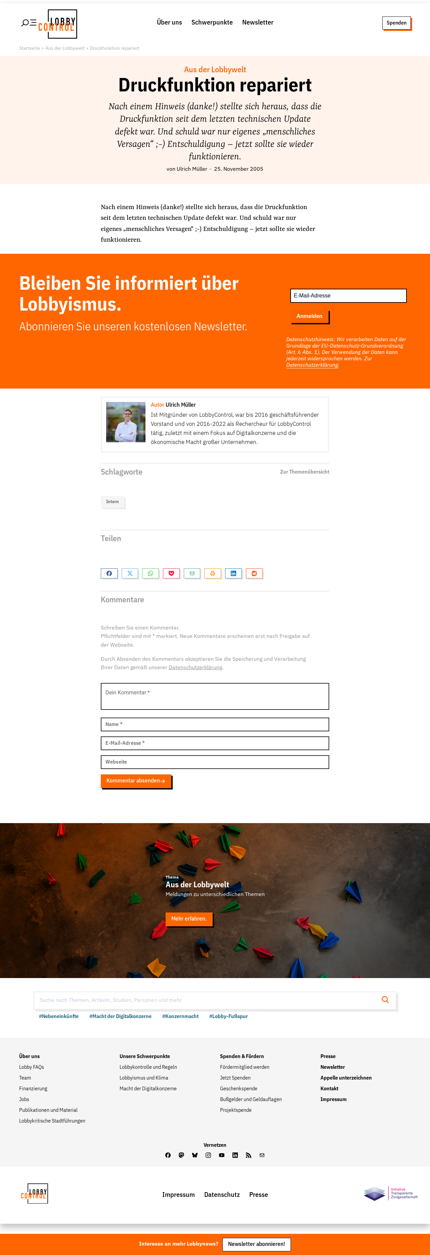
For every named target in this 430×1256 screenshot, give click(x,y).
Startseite (29, 48)
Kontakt (329, 1089)
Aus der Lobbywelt (65, 48)
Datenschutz (222, 1195)
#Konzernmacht (180, 1017)
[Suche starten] (387, 1000)
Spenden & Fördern (242, 1057)
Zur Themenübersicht (304, 472)
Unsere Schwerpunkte (145, 1057)
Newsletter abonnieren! (256, 1245)
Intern (112, 502)
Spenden (396, 23)
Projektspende (236, 1110)
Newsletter (257, 22)
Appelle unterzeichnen (346, 1078)
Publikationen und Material (48, 1110)
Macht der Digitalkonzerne (148, 1089)
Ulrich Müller (192, 169)
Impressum (333, 1100)
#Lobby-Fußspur (228, 1017)
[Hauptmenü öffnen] (29, 23)
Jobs (24, 1100)
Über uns (169, 22)
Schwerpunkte (212, 22)
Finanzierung (33, 1089)
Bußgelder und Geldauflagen (251, 1100)
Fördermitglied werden (244, 1067)
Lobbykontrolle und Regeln (148, 1067)
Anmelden (309, 316)
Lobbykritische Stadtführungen (52, 1121)
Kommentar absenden (136, 781)
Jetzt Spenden (235, 1078)
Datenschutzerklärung (312, 365)
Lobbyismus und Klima (144, 1078)
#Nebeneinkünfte (59, 1017)
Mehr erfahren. (189, 920)
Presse (328, 1057)
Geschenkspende (238, 1089)
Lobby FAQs (31, 1067)
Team (25, 1078)
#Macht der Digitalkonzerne (120, 1017)
